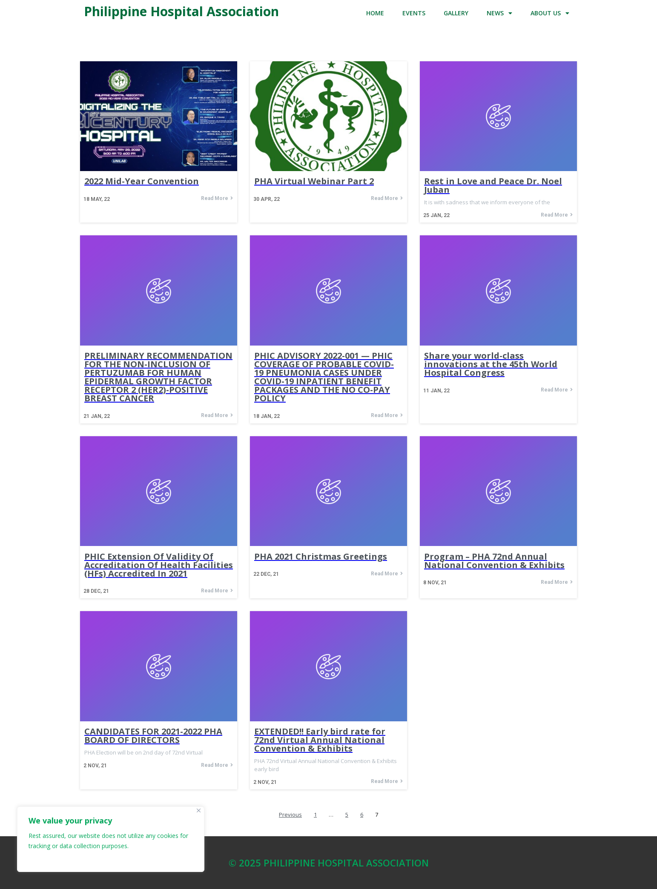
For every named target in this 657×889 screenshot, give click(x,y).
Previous (290, 815)
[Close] (199, 810)
